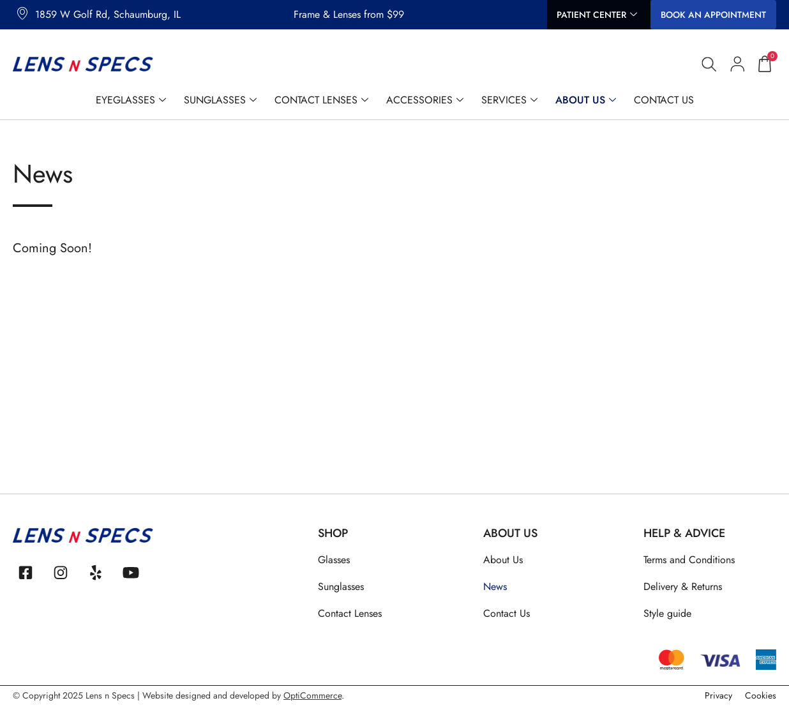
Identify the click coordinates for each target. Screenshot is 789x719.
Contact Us (664, 100)
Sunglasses (220, 100)
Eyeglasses (131, 100)
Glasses (334, 559)
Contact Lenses (321, 100)
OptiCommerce (312, 699)
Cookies (760, 699)
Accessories (424, 100)
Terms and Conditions (689, 559)
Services (509, 100)
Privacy (718, 699)
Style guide (667, 613)
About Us (585, 100)
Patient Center (597, 15)
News (495, 586)
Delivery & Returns (682, 586)
